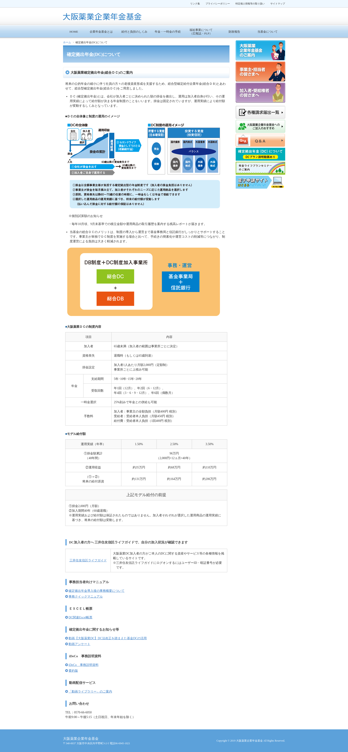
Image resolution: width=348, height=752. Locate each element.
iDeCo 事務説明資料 (84, 665)
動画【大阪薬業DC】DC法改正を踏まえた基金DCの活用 (108, 638)
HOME (73, 31)
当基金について (267, 31)
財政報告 (234, 31)
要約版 (73, 670)
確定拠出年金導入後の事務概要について (97, 590)
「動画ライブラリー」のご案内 (90, 691)
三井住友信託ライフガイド (88, 560)
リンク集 (195, 3)
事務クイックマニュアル (86, 596)
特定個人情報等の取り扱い (250, 3)
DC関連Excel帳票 (80, 617)
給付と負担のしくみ (134, 31)
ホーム (67, 42)
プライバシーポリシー (218, 3)
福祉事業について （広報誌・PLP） (201, 31)
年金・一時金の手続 (168, 31)
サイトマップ (277, 3)
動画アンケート (79, 644)
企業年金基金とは (101, 31)
